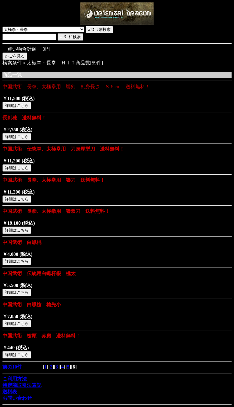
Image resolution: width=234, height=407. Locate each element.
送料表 (9, 391)
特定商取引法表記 (21, 385)
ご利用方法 (14, 378)
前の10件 (12, 366)
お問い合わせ (17, 398)
